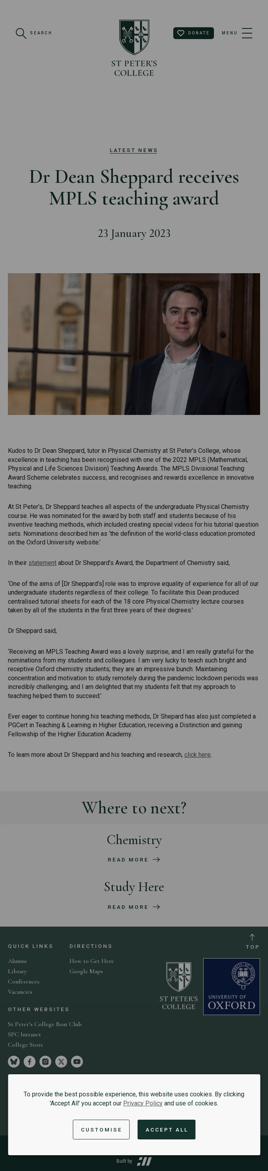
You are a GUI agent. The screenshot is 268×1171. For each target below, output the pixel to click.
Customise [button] (101, 1129)
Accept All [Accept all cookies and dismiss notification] (167, 1129)
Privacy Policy (143, 1103)
